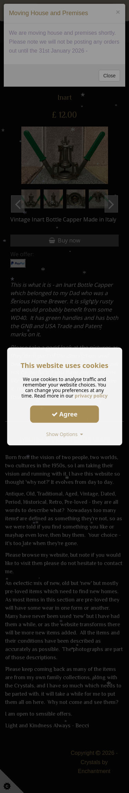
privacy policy (91, 395)
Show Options (64, 434)
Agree (65, 414)
